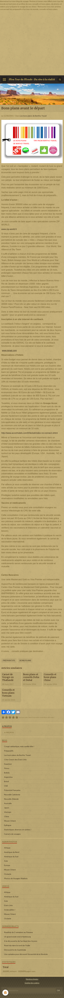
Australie (8, 803)
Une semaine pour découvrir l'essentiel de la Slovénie (26, 954)
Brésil (6, 781)
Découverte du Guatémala (15, 950)
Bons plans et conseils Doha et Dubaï (31, 677)
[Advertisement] (32, 43)
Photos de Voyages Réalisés (16, 878)
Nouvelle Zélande (11, 799)
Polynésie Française (12, 790)
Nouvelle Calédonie (12, 794)
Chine (6, 816)
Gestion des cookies (32, 983)
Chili (6, 786)
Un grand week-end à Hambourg (17, 937)
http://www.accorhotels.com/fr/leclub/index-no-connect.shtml (29, 433)
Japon (6, 808)
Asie (6, 861)
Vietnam (7, 812)
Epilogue (7, 825)
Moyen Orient (10, 821)
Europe (7, 865)
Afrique (7, 848)
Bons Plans (25, 660)
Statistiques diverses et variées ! (17, 829)
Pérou (6, 768)
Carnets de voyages (12, 834)
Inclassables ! (9, 910)
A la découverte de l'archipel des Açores (20, 941)
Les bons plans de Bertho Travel (33, 116)
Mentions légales (32, 979)
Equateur (8, 764)
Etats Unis (8, 905)
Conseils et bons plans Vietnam (8, 692)
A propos (9, 732)
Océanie (7, 874)
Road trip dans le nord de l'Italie (17, 945)
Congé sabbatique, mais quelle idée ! (19, 746)
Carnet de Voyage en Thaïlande (8, 677)
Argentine (8, 777)
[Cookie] (5, 993)
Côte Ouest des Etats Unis (15, 759)
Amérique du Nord (11, 852)
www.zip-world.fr (9, 229)
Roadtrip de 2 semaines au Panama (18, 932)
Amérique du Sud (11, 856)
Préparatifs (9, 660)
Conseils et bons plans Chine (50, 677)
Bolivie (7, 773)
